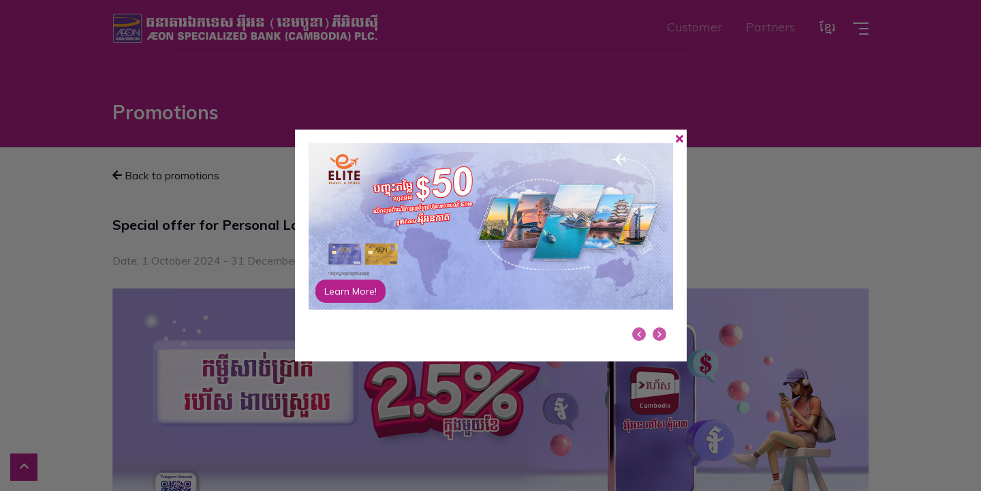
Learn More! (350, 291)
